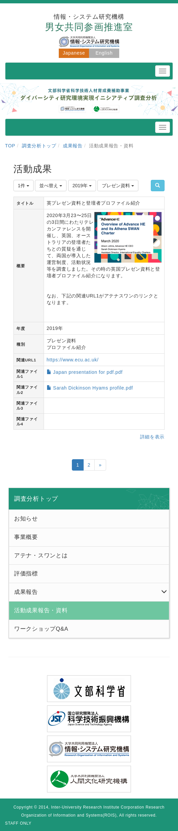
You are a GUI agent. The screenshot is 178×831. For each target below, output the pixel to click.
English (104, 53)
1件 (23, 185)
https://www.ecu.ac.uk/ (73, 359)
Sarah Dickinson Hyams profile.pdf (93, 388)
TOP (10, 145)
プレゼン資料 (118, 185)
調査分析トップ (39, 145)
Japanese (74, 53)
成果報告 (73, 145)
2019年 (82, 185)
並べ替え (50, 185)
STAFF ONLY (18, 823)
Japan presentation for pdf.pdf (88, 372)
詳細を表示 (152, 436)
